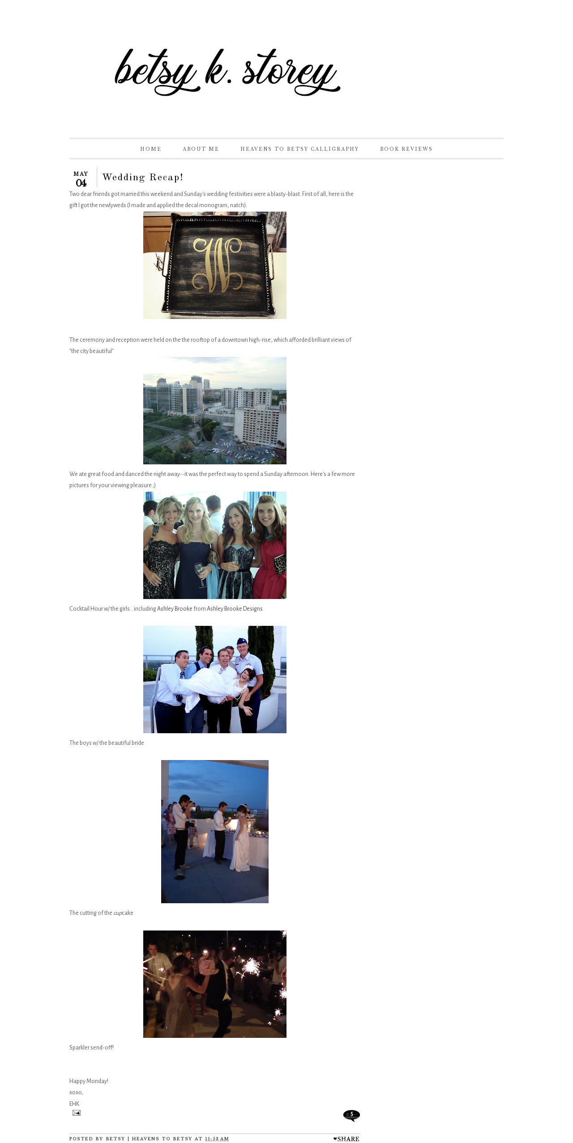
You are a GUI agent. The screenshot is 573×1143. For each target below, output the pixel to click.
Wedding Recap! (143, 178)
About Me (201, 149)
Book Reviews (406, 149)
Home (151, 149)
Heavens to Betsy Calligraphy (299, 149)
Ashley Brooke (174, 609)
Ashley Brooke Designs (235, 609)
